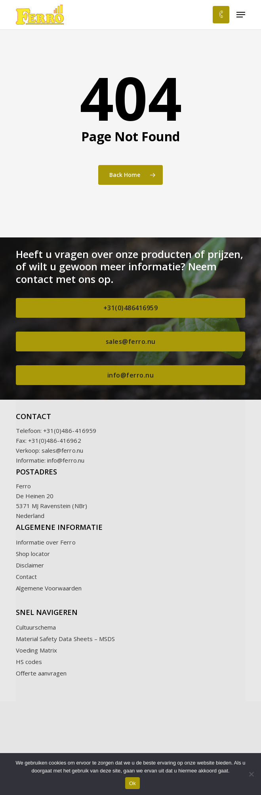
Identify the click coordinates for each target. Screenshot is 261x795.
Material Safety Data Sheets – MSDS (65, 639)
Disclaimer (30, 565)
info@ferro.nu (65, 460)
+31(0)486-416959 (69, 430)
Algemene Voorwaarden (49, 588)
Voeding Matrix (36, 650)
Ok (132, 783)
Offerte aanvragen (41, 673)
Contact (26, 577)
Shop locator (33, 554)
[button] (240, 15)
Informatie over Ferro (46, 542)
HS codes (29, 662)
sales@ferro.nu (62, 450)
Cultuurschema (36, 627)
